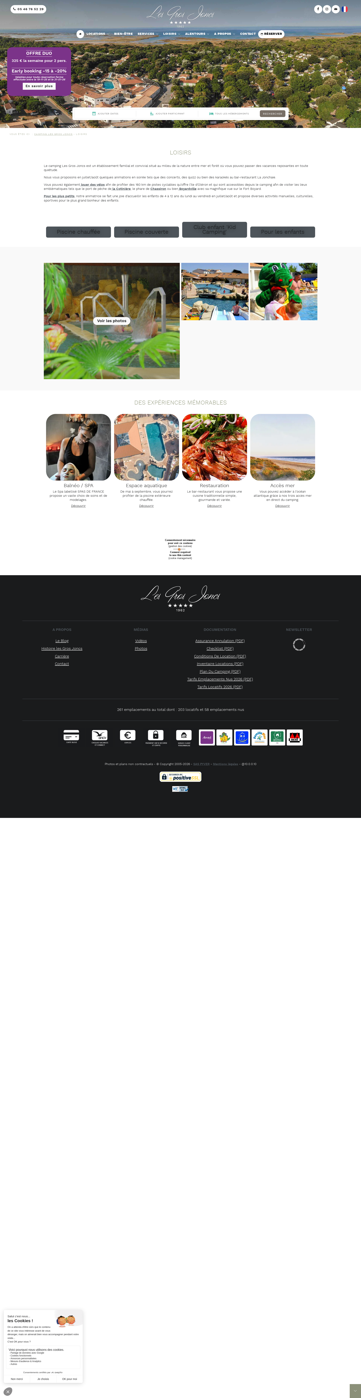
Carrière (62, 656)
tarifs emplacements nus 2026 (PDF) (220, 679)
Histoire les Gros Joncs (61, 648)
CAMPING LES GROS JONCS (53, 134)
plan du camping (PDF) (220, 671)
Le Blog (61, 641)
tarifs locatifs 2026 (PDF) (220, 687)
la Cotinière (121, 189)
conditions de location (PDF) (220, 656)
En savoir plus (39, 86)
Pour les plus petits (59, 196)
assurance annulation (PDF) (220, 641)
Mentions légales (225, 764)
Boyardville (187, 189)
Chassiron (158, 189)
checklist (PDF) (220, 648)
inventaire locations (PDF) (220, 664)
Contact (62, 664)
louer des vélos (92, 185)
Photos (141, 648)
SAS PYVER (201, 764)
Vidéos (141, 641)
